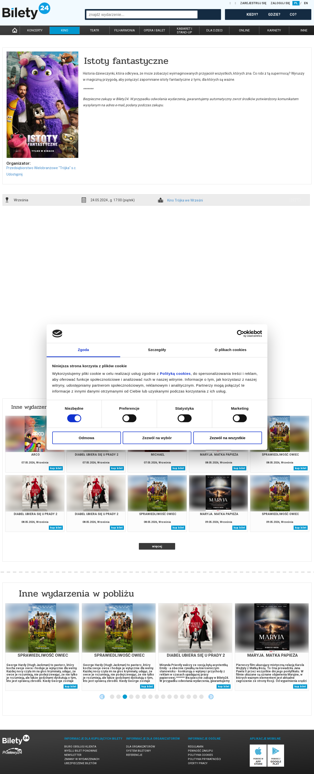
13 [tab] (188, 696)
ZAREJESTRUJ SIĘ (253, 3)
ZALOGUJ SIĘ (280, 3)
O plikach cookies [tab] (230, 350)
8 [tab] (157, 696)
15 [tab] (201, 696)
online (244, 30)
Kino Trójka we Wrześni (185, 200)
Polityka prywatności (204, 759)
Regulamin (195, 746)
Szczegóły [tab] (157, 350)
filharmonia (124, 30)
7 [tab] (150, 696)
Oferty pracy (198, 763)
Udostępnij (14, 174)
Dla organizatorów (140, 746)
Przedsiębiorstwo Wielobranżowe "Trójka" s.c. (41, 168)
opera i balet (154, 30)
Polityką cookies (175, 373)
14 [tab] (195, 696)
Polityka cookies (200, 755)
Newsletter (72, 755)
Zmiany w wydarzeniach (81, 759)
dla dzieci (214, 30)
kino (64, 30)
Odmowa (86, 438)
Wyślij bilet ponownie (80, 750)
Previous (102, 696)
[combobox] (142, 14)
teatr (94, 30)
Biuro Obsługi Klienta (80, 746)
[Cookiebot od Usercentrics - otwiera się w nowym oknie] (240, 333)
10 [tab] (169, 696)
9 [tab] (163, 696)
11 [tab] (176, 696)
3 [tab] (125, 696)
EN (306, 3)
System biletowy (138, 750)
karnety (274, 30)
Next (211, 696)
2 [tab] (118, 696)
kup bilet (56, 468)
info (295, 200)
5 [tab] (137, 696)
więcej (157, 546)
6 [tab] (144, 696)
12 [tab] (182, 696)
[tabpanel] (42, 647)
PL (296, 3)
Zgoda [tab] (83, 350)
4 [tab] (131, 696)
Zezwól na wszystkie (228, 438)
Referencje (134, 755)
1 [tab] (112, 696)
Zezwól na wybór (157, 438)
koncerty (34, 30)
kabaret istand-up (184, 30)
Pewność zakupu (200, 750)
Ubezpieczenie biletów (80, 763)
